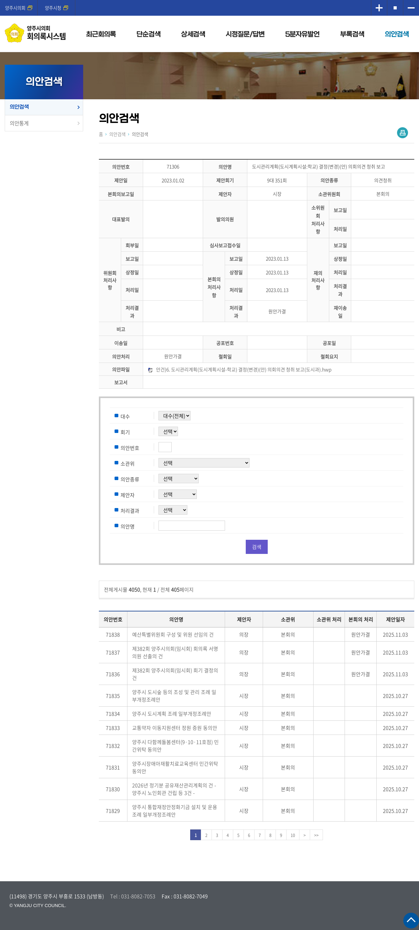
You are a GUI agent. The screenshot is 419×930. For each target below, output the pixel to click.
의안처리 (121, 356)
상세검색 (193, 34)
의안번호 (121, 166)
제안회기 (225, 180)
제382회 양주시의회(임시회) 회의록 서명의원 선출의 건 (175, 652)
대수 (125, 416)
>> (316, 835)
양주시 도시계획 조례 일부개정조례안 (171, 713)
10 (293, 835)
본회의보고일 (121, 194)
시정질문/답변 (245, 34)
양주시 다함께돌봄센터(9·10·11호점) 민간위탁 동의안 (175, 745)
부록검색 (352, 34)
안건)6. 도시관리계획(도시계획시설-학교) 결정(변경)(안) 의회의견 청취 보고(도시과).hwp (243, 369)
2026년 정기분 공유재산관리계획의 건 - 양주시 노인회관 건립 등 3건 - (174, 788)
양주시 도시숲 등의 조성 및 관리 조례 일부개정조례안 (174, 695)
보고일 (340, 210)
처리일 (340, 228)
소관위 (128, 463)
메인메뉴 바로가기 (209, 0)
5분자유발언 (302, 34)
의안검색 (397, 34)
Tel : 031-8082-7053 (132, 896)
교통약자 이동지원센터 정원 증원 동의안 (174, 727)
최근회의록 (101, 34)
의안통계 (19, 123)
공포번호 (225, 343)
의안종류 (329, 180)
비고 (120, 329)
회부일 (132, 245)
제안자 (225, 194)
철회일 (225, 356)
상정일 (340, 258)
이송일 (120, 343)
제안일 (120, 180)
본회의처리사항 (214, 287)
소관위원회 (329, 194)
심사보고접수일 (225, 245)
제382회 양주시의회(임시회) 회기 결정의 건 (175, 673)
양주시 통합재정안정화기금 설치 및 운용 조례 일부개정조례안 (174, 810)
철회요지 (329, 356)
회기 (125, 431)
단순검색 (148, 34)
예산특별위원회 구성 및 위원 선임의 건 (173, 634)
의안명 (225, 166)
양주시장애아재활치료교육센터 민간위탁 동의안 (175, 767)
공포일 (329, 343)
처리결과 (130, 510)
